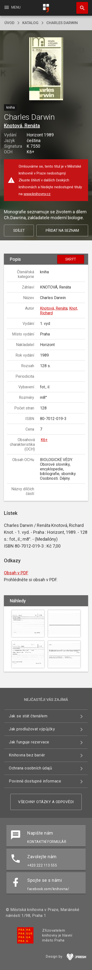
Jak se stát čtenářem (28, 716)
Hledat (80, 5)
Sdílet (19, 230)
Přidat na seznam (62, 230)
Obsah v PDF (16, 572)
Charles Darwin (62, 23)
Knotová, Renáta (22, 126)
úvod (9, 23)
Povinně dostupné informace (35, 781)
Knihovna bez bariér (27, 755)
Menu (12, 7)
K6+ (44, 439)
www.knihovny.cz (37, 194)
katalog (30, 23)
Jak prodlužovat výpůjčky (32, 729)
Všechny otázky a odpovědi (46, 802)
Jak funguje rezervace (29, 742)
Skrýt (70, 259)
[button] (46, 69)
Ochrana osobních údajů (30, 768)
